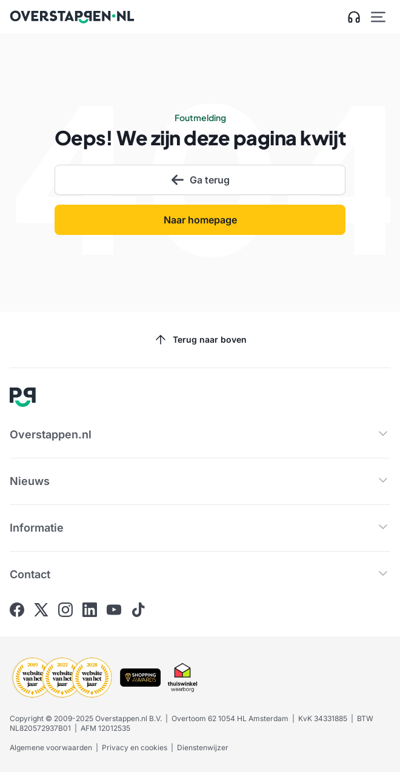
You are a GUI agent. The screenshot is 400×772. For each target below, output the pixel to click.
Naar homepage (200, 220)
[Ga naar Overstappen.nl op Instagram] (65, 609)
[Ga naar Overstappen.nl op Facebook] (17, 609)
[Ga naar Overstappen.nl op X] (41, 609)
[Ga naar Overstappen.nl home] (72, 17)
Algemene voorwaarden (51, 747)
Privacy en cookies (134, 747)
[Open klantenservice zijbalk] (354, 17)
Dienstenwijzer (202, 747)
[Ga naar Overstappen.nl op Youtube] (114, 609)
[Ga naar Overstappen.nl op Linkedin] (89, 609)
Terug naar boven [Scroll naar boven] (200, 339)
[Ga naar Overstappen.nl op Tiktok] (138, 609)
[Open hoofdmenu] (378, 17)
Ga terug (200, 180)
